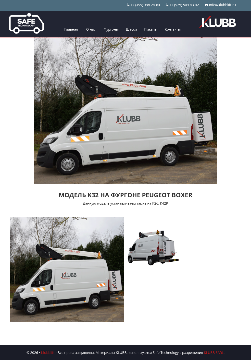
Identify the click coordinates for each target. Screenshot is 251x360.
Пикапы (150, 29)
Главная (71, 29)
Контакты (173, 29)
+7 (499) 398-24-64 (143, 4)
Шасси (131, 29)
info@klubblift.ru (220, 4)
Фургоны (111, 29)
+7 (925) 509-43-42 (182, 4)
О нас (90, 29)
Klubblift (48, 352)
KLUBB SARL (214, 352)
